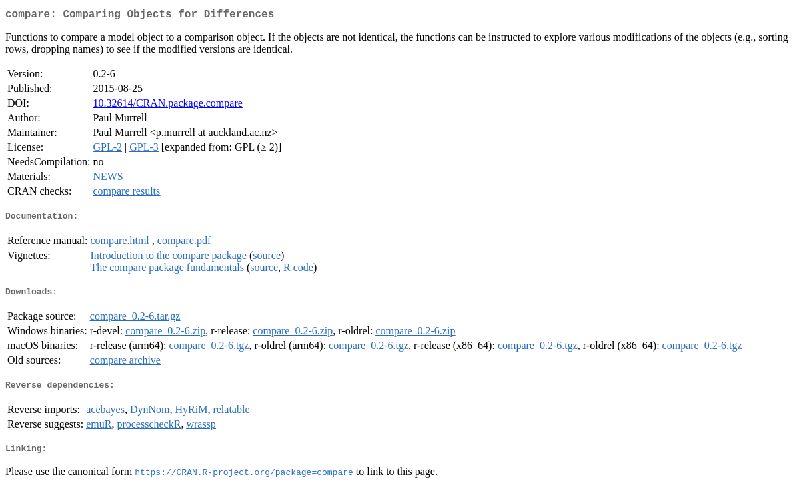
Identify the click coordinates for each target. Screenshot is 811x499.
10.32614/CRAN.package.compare (167, 105)
